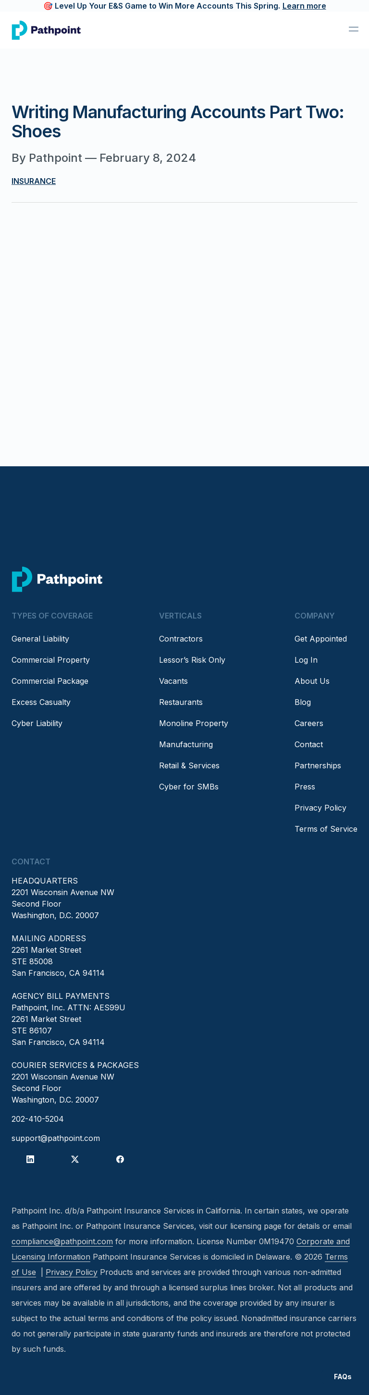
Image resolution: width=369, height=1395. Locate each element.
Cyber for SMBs (189, 786)
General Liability (40, 638)
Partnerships (318, 765)
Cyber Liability (37, 723)
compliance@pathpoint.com (62, 1241)
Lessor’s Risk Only (192, 660)
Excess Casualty (41, 702)
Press (305, 786)
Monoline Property (193, 723)
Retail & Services (189, 765)
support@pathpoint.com (56, 1138)
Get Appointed (321, 638)
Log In (306, 660)
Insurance (34, 181)
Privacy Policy (320, 808)
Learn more (304, 6)
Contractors (181, 638)
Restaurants (181, 702)
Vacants (173, 681)
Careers (309, 723)
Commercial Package (50, 681)
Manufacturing (186, 744)
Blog (303, 702)
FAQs (343, 1376)
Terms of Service (326, 829)
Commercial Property (51, 660)
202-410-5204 (38, 1119)
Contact (309, 744)
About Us (312, 681)
